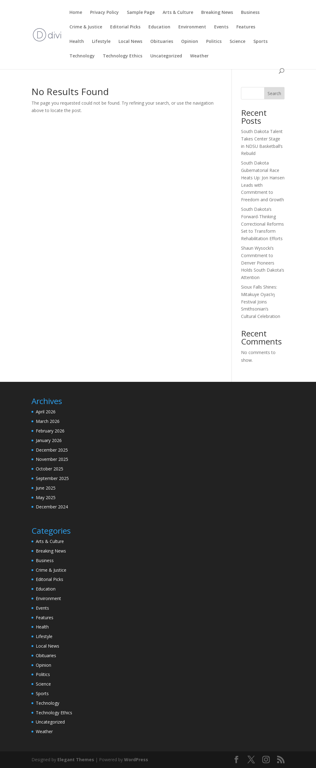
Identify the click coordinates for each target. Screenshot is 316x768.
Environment (192, 27)
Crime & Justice (85, 27)
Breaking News (217, 12)
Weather (199, 56)
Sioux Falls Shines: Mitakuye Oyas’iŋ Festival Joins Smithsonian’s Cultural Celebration (260, 301)
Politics (214, 41)
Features (245, 27)
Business (250, 12)
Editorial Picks (125, 27)
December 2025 (52, 450)
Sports (260, 41)
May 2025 (46, 497)
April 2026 (46, 412)
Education (159, 27)
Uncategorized (166, 56)
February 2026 (50, 431)
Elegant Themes (75, 759)
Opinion (189, 41)
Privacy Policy (104, 12)
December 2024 (52, 507)
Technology (82, 56)
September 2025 (52, 478)
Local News (130, 41)
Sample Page (141, 12)
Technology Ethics (122, 56)
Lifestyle (101, 41)
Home (75, 12)
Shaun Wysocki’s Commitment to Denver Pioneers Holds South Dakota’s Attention (262, 262)
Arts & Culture (178, 12)
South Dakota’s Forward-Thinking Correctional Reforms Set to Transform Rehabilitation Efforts (262, 223)
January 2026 (49, 440)
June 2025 (46, 488)
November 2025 (52, 459)
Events (221, 27)
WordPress (136, 759)
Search (274, 93)
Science (237, 41)
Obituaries (161, 41)
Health (76, 41)
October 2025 (49, 469)
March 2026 (48, 421)
